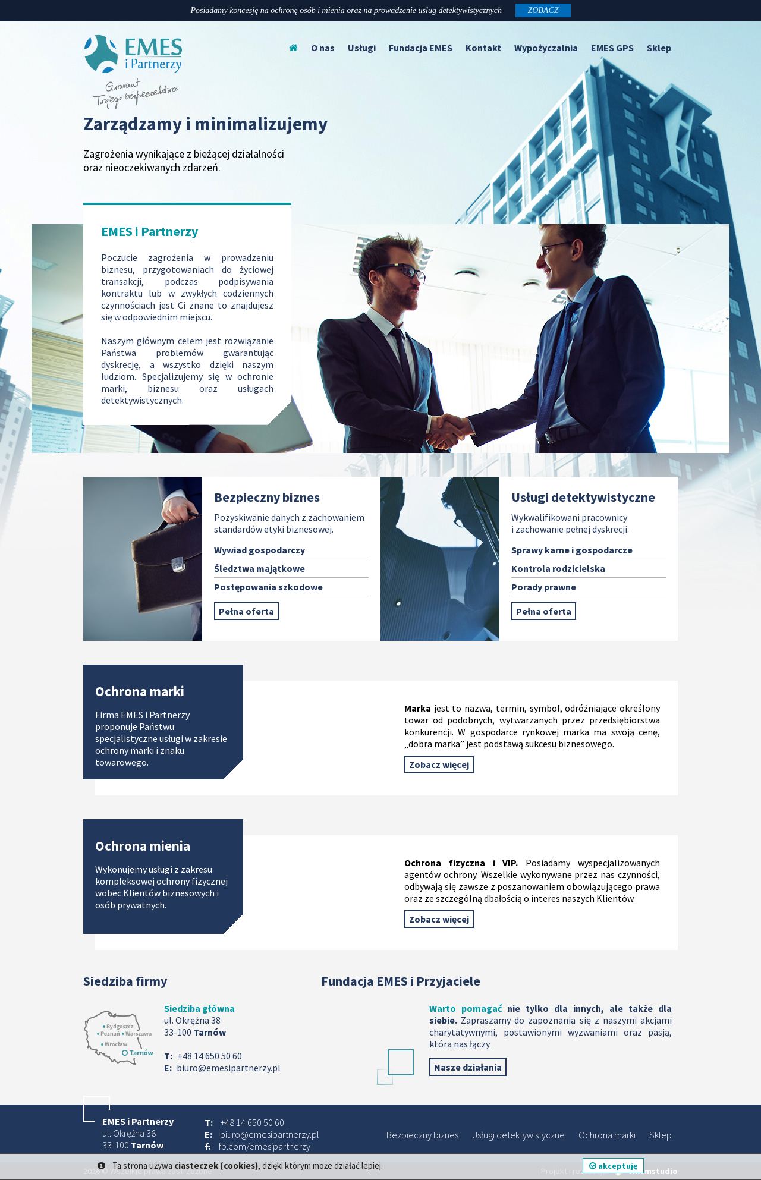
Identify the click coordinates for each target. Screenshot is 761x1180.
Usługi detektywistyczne (518, 1135)
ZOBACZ (542, 10)
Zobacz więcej (439, 764)
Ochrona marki (607, 1135)
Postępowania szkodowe (268, 587)
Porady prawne (543, 587)
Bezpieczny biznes (422, 1135)
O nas (323, 48)
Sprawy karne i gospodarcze (572, 550)
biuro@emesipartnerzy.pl (229, 1068)
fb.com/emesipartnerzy (264, 1146)
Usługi (362, 48)
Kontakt (483, 48)
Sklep (660, 1135)
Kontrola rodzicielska (558, 568)
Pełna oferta (246, 611)
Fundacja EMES (420, 48)
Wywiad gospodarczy (259, 550)
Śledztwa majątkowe (259, 568)
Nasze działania (468, 1067)
